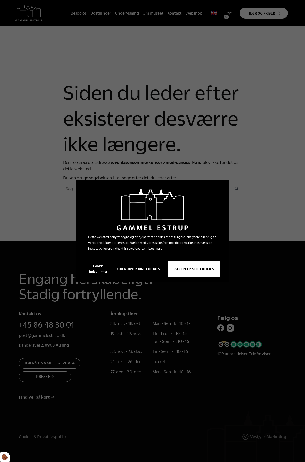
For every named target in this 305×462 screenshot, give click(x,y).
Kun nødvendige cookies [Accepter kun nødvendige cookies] (138, 269)
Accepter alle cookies (194, 269)
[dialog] (152, 231)
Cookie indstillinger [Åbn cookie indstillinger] (98, 268)
